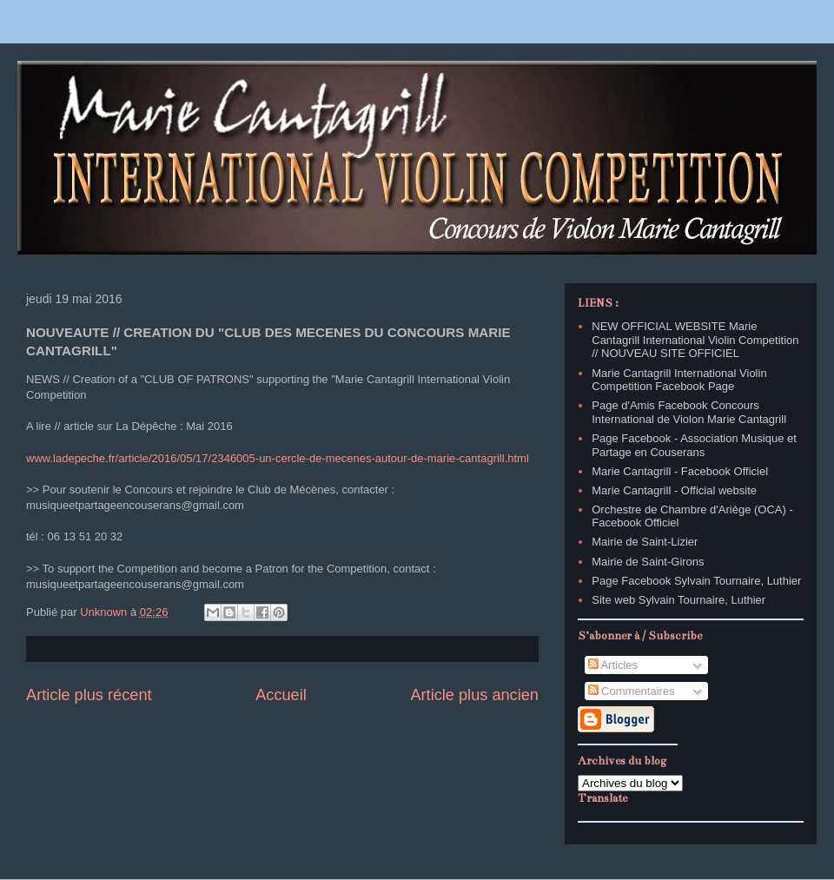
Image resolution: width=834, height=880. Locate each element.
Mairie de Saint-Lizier (645, 541)
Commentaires (631, 691)
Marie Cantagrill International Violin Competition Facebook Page (679, 380)
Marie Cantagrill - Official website (674, 490)
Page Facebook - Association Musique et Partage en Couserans (694, 445)
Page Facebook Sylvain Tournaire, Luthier (696, 580)
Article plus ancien (474, 695)
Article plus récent (89, 695)
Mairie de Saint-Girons (648, 561)
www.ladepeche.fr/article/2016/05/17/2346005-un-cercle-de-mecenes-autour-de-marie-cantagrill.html (277, 458)
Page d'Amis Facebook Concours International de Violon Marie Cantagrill (689, 412)
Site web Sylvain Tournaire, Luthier (678, 599)
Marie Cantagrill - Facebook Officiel (680, 471)
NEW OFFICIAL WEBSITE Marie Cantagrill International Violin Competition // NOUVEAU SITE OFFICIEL (695, 340)
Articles (613, 665)
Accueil (281, 695)
